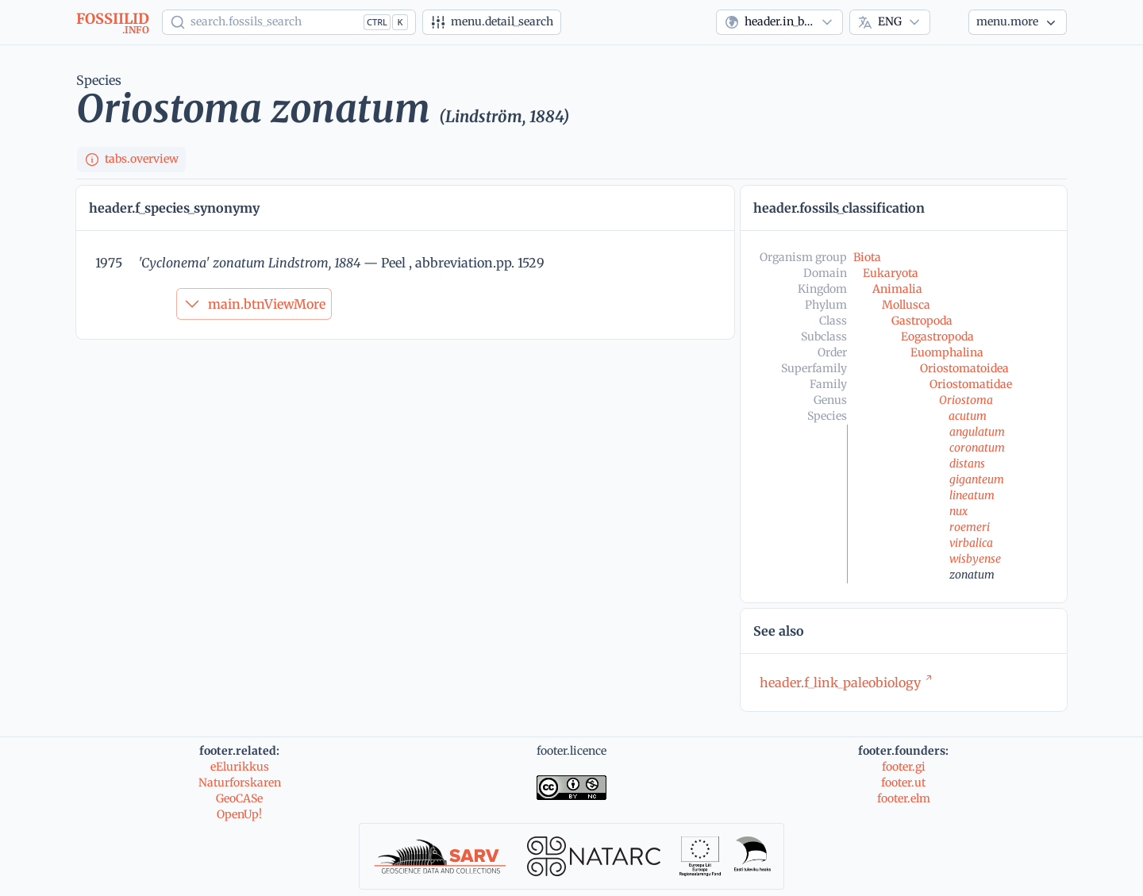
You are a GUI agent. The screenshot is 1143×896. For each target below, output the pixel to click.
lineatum (972, 495)
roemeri (969, 527)
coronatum (977, 447)
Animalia (897, 289)
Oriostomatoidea (964, 368)
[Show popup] (289, 22)
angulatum (977, 432)
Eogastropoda (937, 336)
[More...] (1017, 22)
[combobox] (779, 22)
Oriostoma (966, 400)
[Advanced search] (491, 22)
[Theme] (949, 22)
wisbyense (975, 559)
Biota (867, 257)
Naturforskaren (239, 782)
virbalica (971, 543)
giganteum (976, 479)
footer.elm (903, 798)
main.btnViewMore (254, 303)
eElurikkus (239, 766)
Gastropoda (921, 320)
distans (967, 463)
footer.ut (903, 782)
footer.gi (904, 766)
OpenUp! (239, 814)
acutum (968, 416)
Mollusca (906, 305)
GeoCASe (239, 798)
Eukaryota (890, 273)
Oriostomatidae (970, 384)
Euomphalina (946, 352)
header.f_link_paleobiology (846, 682)
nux (958, 511)
